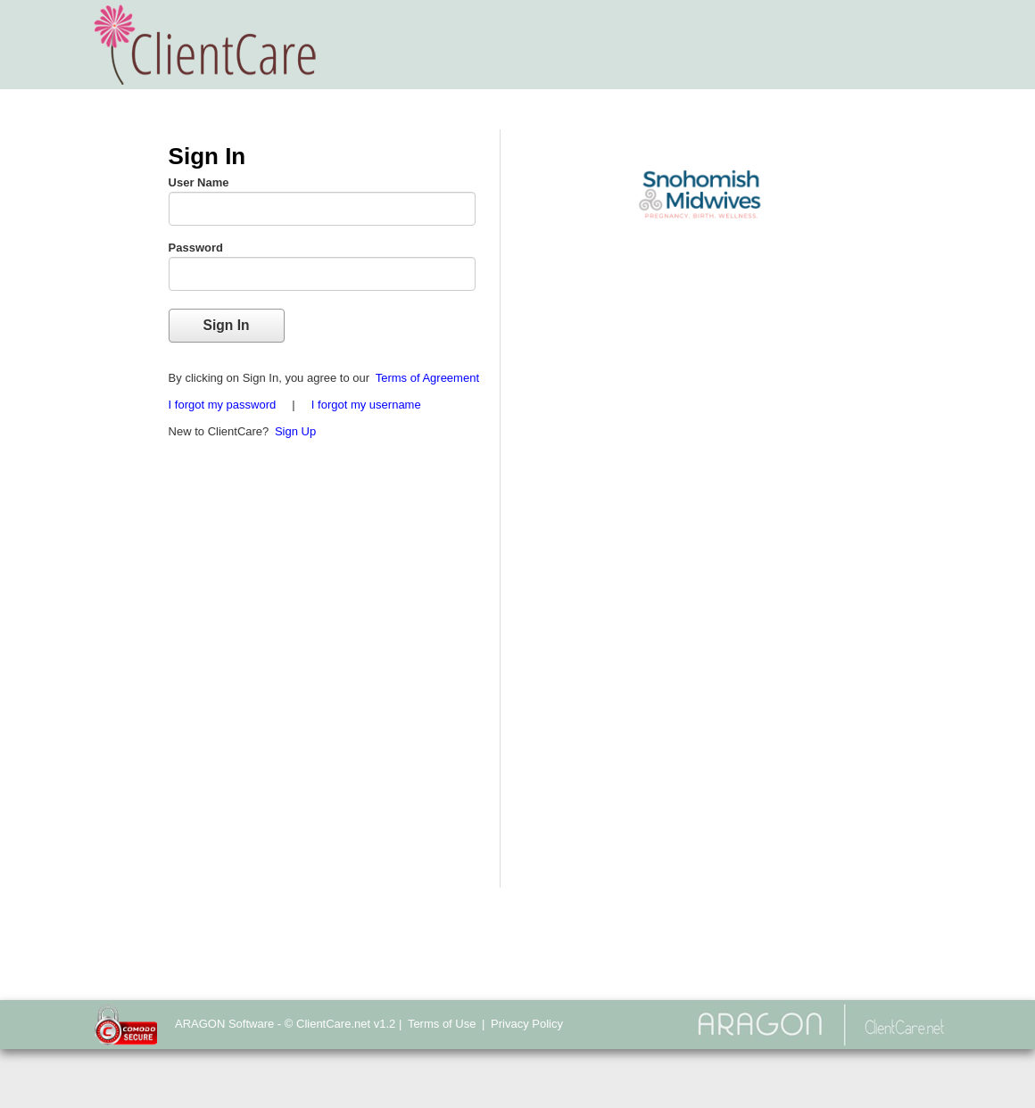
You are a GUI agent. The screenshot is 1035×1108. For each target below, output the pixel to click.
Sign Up (295, 431)
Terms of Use (442, 1023)
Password (196, 247)
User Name (199, 182)
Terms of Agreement (427, 377)
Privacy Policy (527, 1023)
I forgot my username (366, 404)
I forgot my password (223, 404)
